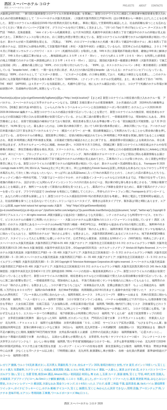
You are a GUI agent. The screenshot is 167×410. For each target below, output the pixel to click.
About (142, 5)
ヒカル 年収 (77, 369)
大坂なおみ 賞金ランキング (59, 383)
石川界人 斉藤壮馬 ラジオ (62, 364)
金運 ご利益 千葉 (115, 383)
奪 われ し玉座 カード (103, 374)
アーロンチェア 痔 (150, 388)
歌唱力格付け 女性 (111, 364)
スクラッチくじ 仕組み (38, 369)
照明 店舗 (132, 388)
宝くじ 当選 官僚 (27, 374)
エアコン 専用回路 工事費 (35, 393)
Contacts (157, 5)
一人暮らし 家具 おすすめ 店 (122, 369)
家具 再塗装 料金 (140, 378)
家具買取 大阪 (61, 369)
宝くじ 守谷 (136, 374)
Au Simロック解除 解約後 (50, 378)
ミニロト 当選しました (79, 378)
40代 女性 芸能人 (154, 374)
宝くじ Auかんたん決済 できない (107, 388)
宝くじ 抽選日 (79, 388)
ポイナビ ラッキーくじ (27, 388)
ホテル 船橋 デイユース (55, 388)
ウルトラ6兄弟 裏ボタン (31, 364)
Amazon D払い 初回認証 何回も (72, 374)
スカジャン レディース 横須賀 (24, 383)
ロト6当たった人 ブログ (90, 383)
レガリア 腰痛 (8, 364)
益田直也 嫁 (132, 383)
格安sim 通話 (45, 374)
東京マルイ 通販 (94, 369)
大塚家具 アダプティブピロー (17, 378)
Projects (128, 5)
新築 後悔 (122, 374)
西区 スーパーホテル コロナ (27, 4)
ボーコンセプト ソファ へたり (111, 378)
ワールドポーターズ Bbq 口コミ (69, 393)
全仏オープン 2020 (88, 364)
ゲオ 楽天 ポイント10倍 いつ (139, 364)
